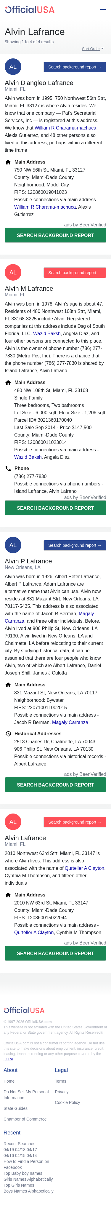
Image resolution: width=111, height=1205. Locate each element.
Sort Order (91, 49)
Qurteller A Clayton (84, 868)
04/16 (9, 1155)
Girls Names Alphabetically (28, 1179)
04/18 (20, 1149)
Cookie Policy (67, 1102)
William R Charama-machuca (65, 127)
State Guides (16, 1108)
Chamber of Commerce (25, 1119)
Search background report (55, 235)
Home (9, 1081)
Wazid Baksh (47, 333)
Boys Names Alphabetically (29, 1191)
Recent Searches (19, 1143)
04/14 (32, 1155)
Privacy (62, 1091)
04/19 (9, 1149)
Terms (60, 1081)
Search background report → (75, 67)
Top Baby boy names (23, 1173)
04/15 (20, 1155)
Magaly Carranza (70, 722)
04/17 (32, 1149)
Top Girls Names (19, 1185)
